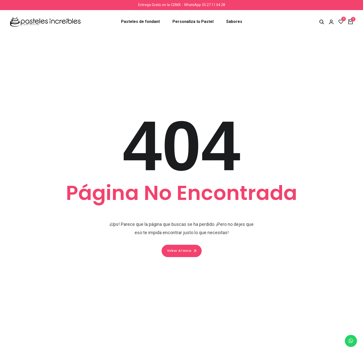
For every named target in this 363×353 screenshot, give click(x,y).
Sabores (234, 21)
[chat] (351, 341)
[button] (321, 22)
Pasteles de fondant (140, 21)
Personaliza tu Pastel (193, 21)
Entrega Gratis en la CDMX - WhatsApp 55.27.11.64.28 (181, 5)
